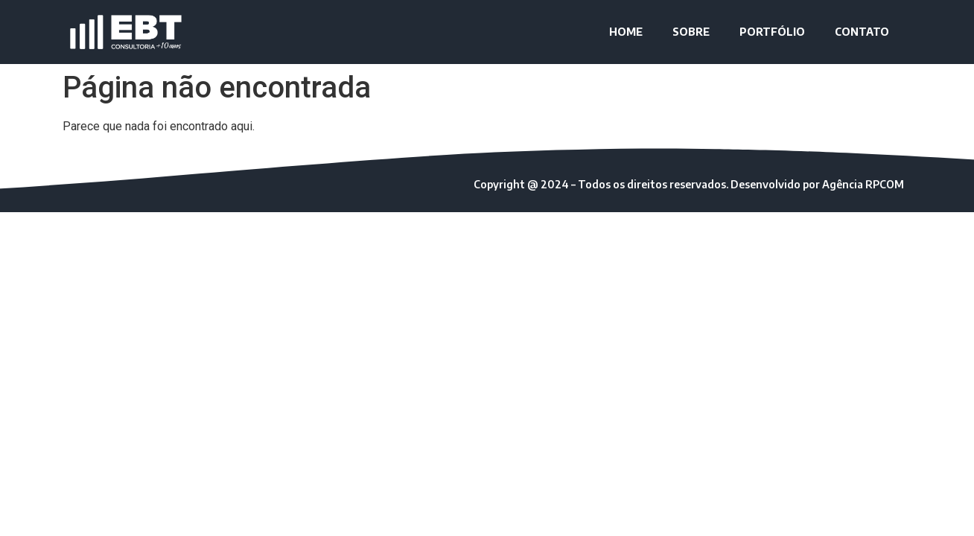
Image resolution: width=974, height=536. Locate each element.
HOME (626, 31)
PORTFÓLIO (772, 31)
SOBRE (691, 31)
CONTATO (862, 31)
